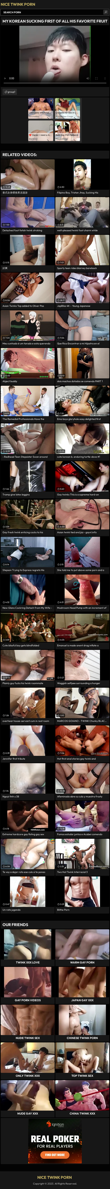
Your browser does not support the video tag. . (55, 56)
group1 (11, 91)
